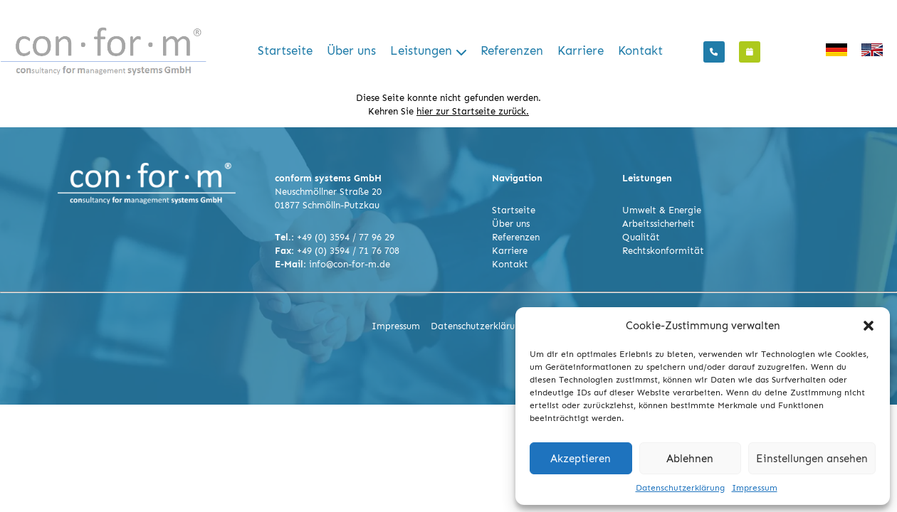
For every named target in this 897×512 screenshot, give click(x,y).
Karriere (580, 50)
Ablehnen (689, 458)
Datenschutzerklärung (680, 488)
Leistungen (421, 50)
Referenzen (512, 50)
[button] (868, 326)
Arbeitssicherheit (658, 223)
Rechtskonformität (663, 250)
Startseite (285, 50)
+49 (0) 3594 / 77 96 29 (345, 237)
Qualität (641, 237)
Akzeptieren (580, 458)
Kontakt (640, 50)
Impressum (754, 488)
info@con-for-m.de (349, 264)
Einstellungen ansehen (812, 458)
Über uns (351, 50)
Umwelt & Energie (661, 210)
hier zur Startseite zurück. (472, 111)
